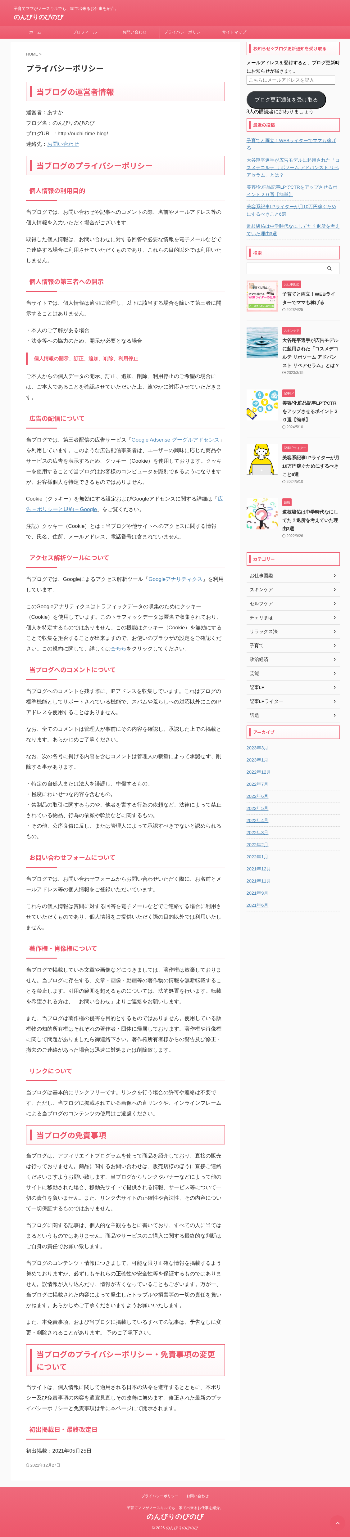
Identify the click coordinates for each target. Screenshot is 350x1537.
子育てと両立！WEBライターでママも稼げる (291, 140)
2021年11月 (258, 873)
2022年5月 (257, 800)
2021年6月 (257, 897)
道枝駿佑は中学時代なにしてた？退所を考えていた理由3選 (292, 222)
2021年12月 (258, 861)
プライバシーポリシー (184, 32)
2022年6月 (257, 788)
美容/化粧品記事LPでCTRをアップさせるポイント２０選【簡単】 (291, 183)
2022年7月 (257, 776)
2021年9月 (257, 885)
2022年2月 (257, 837)
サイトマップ (234, 32)
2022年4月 (257, 813)
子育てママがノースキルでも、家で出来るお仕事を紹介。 (175, 1508)
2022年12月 (258, 764)
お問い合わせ (134, 32)
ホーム (35, 32)
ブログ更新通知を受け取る (286, 100)
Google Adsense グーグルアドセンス (175, 440)
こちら (118, 649)
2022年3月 (257, 825)
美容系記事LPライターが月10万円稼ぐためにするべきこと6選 (293, 203)
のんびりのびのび (38, 17)
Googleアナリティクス (175, 579)
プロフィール (85, 32)
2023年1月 (257, 752)
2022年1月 (257, 849)
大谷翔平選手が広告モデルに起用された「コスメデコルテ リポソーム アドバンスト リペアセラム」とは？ (292, 160)
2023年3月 (257, 740)
